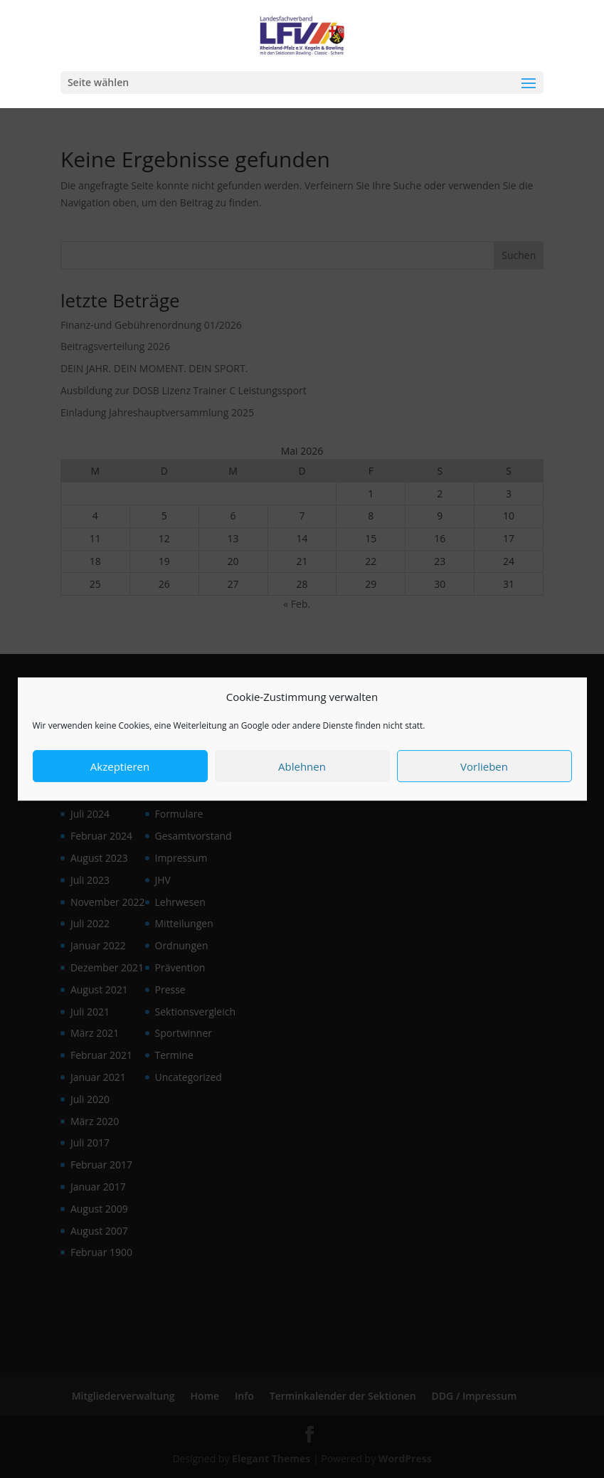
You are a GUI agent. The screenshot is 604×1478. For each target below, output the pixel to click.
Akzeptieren (119, 773)
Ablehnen (302, 773)
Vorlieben (484, 773)
